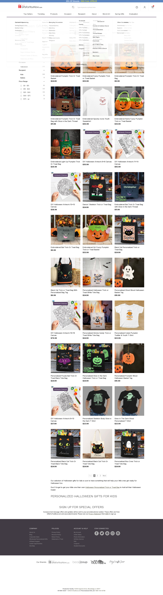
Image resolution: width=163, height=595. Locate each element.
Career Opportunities (35, 543)
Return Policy (56, 537)
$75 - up (26, 99)
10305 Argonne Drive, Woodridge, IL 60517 (87, 589)
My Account (77, 532)
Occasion (67, 14)
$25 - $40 (26, 92)
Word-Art (106, 14)
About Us (32, 532)
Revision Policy (56, 534)
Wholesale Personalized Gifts (38, 539)
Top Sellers (28, 14)
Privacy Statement (95, 514)
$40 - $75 (26, 96)
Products (53, 14)
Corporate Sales (34, 537)
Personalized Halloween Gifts (32, 20)
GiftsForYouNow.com (74, 590)
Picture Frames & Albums (32, 55)
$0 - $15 (26, 86)
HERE (107, 514)
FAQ (75, 541)
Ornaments (32, 49)
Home (19, 20)
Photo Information (79, 537)
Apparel (32, 45)
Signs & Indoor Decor (32, 52)
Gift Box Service (79, 539)
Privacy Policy (56, 532)
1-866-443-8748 (100, 590)
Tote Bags (32, 39)
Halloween (32, 66)
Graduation (133, 14)
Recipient (81, 14)
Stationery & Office (32, 59)
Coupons (76, 543)
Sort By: (115, 33)
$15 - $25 (26, 89)
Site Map (32, 546)
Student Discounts (79, 546)
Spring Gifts (119, 14)
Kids (32, 74)
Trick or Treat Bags (32, 42)
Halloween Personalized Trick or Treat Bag (102, 487)
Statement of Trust (57, 539)
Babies (32, 77)
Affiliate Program (34, 541)
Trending (41, 14)
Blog (30, 534)
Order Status (78, 534)
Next (104, 40)
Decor (94, 14)
